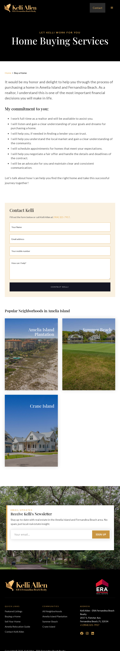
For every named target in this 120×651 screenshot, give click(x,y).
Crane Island (48, 626)
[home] (20, 7)
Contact (97, 7)
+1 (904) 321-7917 (89, 625)
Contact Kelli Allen (14, 631)
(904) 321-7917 (61, 217)
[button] (111, 7)
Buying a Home (13, 616)
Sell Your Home (13, 621)
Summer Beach (50, 621)
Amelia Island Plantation (54, 616)
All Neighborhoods (52, 611)
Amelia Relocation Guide (17, 626)
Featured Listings (13, 611)
